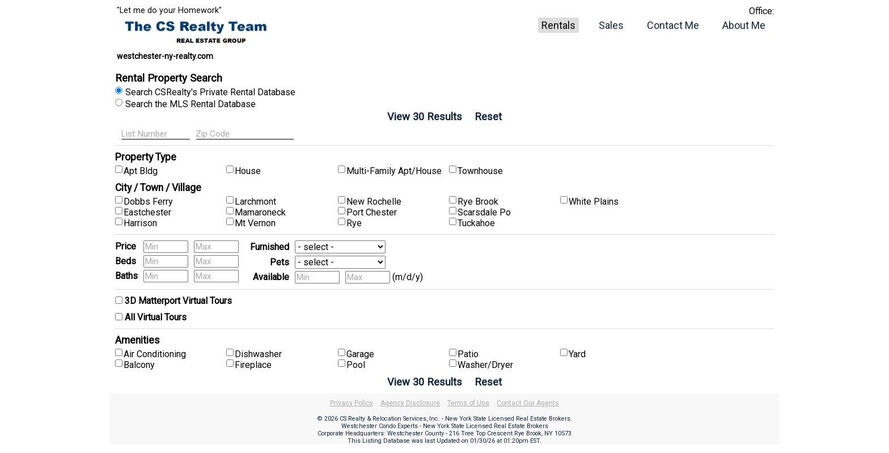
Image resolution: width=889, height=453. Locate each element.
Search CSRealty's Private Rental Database (210, 92)
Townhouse (480, 171)
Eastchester (147, 212)
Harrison (140, 223)
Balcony (139, 364)
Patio (468, 354)
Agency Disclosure (410, 403)
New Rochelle (373, 201)
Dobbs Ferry (148, 201)
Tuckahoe (476, 223)
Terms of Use (468, 403)
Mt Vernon (255, 223)
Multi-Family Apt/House (394, 171)
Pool (355, 364)
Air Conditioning (155, 354)
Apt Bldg (141, 171)
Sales (611, 25)
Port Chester (371, 212)
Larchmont (255, 201)
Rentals (558, 25)
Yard (577, 354)
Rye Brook (478, 201)
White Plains (594, 201)
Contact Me (673, 25)
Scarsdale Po (484, 212)
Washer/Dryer (485, 364)
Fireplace (253, 364)
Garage (360, 354)
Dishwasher (258, 354)
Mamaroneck (260, 212)
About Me (743, 25)
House (248, 171)
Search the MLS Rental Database (190, 104)
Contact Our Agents (528, 403)
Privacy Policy (351, 403)
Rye (354, 223)
